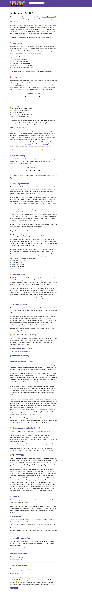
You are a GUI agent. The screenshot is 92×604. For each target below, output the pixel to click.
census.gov (30, 361)
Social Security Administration (26, 414)
